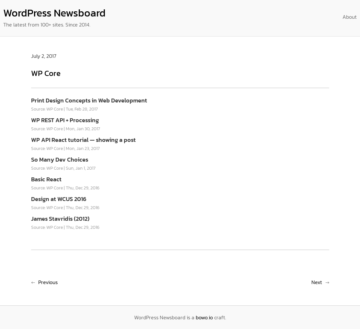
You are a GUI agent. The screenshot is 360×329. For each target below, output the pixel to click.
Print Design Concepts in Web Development (89, 100)
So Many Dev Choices (59, 159)
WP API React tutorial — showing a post (83, 139)
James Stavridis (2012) (60, 218)
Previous (48, 282)
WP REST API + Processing (65, 120)
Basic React (46, 179)
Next (316, 282)
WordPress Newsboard (54, 13)
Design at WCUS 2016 (58, 199)
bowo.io (204, 317)
